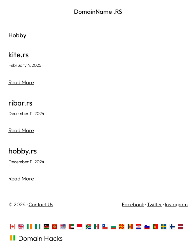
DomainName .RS (98, 11)
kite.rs (18, 55)
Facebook (133, 204)
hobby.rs (22, 151)
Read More (21, 82)
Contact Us (41, 204)
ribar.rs (20, 103)
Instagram (176, 204)
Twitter (154, 204)
